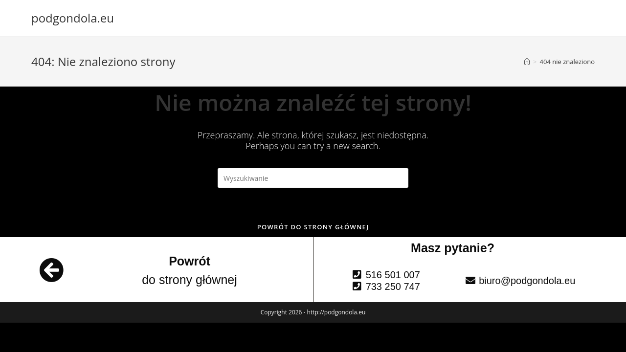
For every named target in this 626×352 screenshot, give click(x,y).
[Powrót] (51, 270)
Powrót (189, 261)
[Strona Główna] (527, 61)
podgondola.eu (72, 18)
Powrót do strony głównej (313, 226)
